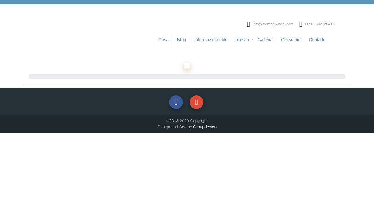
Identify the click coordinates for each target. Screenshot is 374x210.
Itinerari (241, 39)
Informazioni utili (210, 39)
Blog (181, 39)
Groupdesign (205, 127)
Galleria (265, 39)
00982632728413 (320, 24)
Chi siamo (291, 39)
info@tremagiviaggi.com (273, 24)
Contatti (316, 39)
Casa (163, 39)
